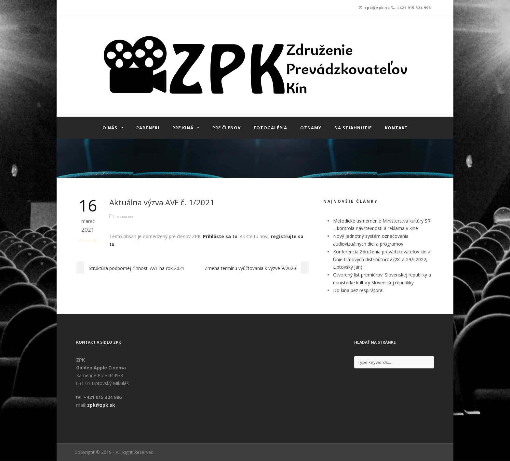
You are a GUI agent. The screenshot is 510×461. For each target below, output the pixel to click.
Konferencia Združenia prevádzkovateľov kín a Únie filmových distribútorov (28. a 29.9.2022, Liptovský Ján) (381, 259)
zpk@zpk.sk (377, 7)
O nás (109, 128)
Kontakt (396, 128)
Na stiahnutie (353, 128)
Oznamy (310, 128)
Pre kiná (183, 128)
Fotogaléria (270, 128)
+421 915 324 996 (414, 7)
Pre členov (226, 128)
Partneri (147, 128)
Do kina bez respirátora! (358, 290)
